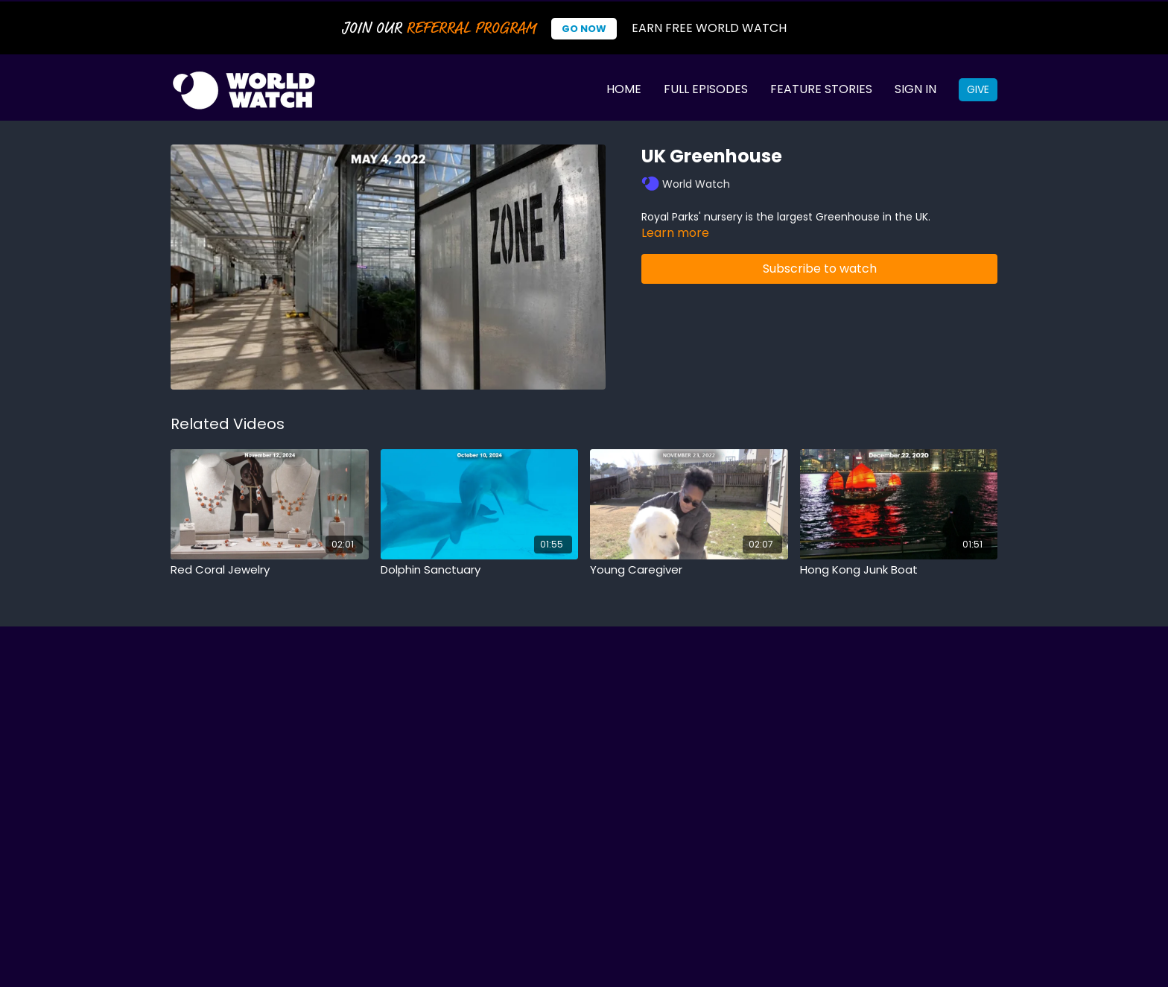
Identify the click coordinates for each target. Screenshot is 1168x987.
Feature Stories (821, 89)
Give (978, 89)
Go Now (584, 29)
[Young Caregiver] (689, 570)
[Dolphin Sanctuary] (480, 570)
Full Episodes (706, 89)
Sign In (915, 89)
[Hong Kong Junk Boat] (899, 570)
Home (623, 89)
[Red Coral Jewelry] (270, 570)
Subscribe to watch (820, 268)
